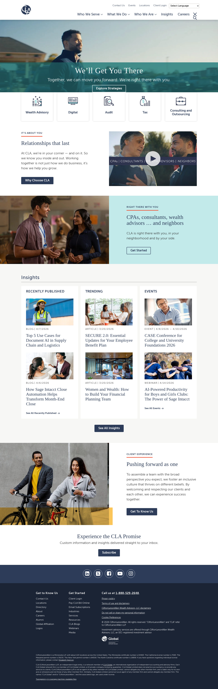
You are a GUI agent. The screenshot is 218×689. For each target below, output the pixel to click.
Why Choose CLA (37, 180)
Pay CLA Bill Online (79, 603)
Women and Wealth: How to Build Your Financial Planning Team (107, 394)
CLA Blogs (74, 624)
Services (73, 616)
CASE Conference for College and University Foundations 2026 (164, 340)
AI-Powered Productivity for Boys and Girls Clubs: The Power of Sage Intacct (167, 394)
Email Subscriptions (79, 607)
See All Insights (109, 428)
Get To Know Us (141, 511)
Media (72, 632)
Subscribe (109, 552)
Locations (144, 5)
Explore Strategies (109, 88)
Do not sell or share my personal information (123, 613)
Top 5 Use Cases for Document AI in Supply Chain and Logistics (46, 340)
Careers (184, 14)
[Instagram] (131, 573)
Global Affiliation (45, 624)
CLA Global (107, 665)
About (39, 611)
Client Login (160, 5)
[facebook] (109, 573)
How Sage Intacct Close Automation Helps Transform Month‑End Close (46, 396)
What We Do (118, 14)
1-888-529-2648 (127, 593)
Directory (41, 607)
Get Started (138, 250)
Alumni (40, 620)
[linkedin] (87, 573)
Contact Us (118, 5)
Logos (39, 628)
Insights (167, 14)
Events (131, 5)
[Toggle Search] (195, 16)
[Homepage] (26, 10)
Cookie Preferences (111, 618)
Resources (74, 620)
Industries (74, 611)
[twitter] (98, 573)
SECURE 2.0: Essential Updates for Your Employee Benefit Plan (109, 340)
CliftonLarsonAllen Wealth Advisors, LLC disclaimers (126, 608)
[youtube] (120, 573)
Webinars (74, 628)
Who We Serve (89, 14)
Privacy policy (108, 599)
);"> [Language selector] (184, 6)
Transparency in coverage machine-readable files (56, 679)
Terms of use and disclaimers (115, 603)
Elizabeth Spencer (66, 660)
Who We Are (145, 14)
